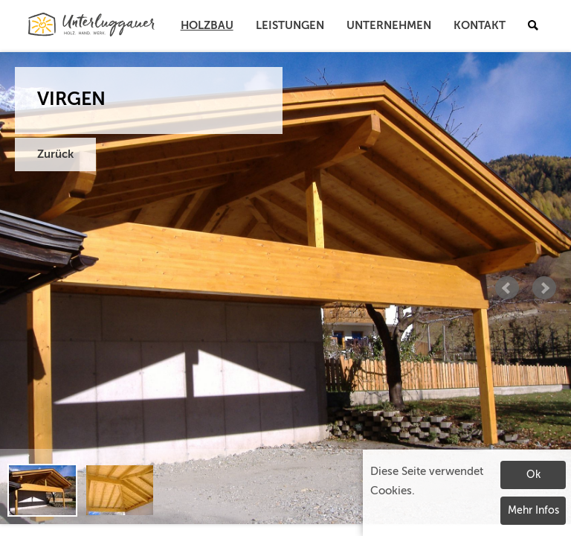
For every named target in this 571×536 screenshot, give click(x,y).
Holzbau (207, 25)
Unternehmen (388, 25)
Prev (507, 288)
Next (544, 288)
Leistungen (290, 25)
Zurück (55, 154)
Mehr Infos (533, 510)
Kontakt (480, 25)
